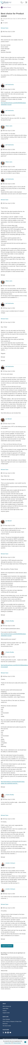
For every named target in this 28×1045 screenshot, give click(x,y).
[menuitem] (22, 2)
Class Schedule (6, 1019)
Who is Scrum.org (7, 1006)
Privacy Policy (7, 1043)
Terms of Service (17, 1043)
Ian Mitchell (9, 419)
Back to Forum (6, 7)
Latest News (5, 1008)
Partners (5, 1010)
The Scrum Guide (7, 1025)
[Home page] (6, 2)
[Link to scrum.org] (3, 1032)
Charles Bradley (10, 621)
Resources (5, 1023)
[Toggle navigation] (26, 2)
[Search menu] (22, 2)
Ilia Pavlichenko (10, 84)
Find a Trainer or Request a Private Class (12, 1021)
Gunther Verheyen (10, 863)
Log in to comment (7, 945)
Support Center (6, 1012)
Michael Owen (4, 28)
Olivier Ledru (9, 126)
